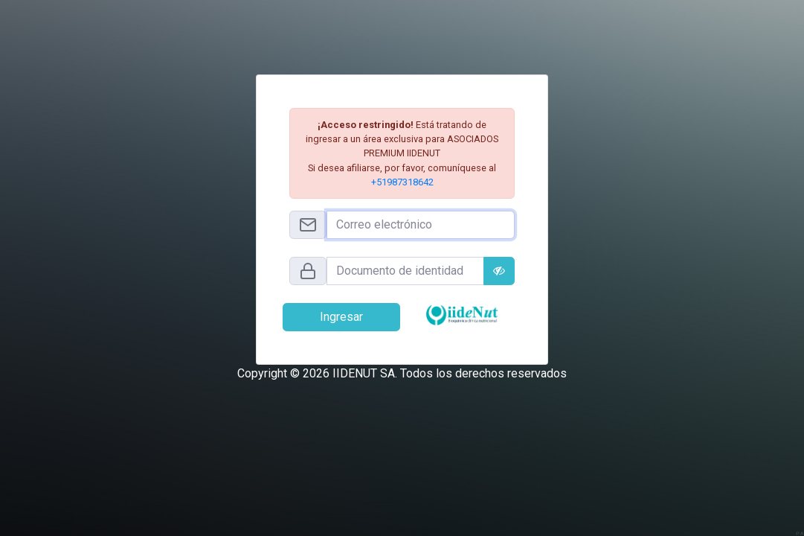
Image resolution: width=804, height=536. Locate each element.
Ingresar (341, 317)
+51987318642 (402, 182)
